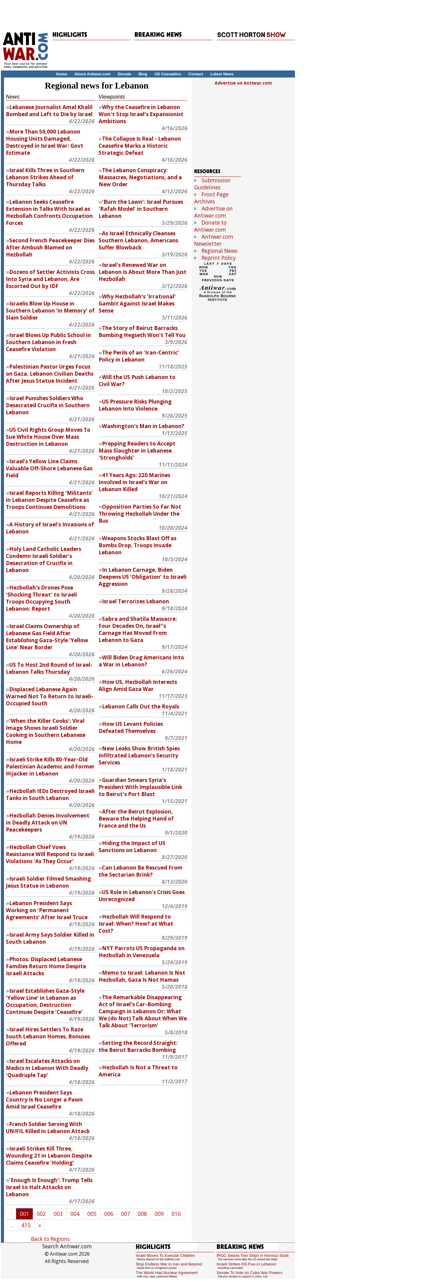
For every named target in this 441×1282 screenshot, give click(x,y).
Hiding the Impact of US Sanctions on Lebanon (132, 847)
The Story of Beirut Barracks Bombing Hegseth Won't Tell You (142, 331)
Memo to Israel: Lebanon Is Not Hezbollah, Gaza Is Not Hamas (142, 976)
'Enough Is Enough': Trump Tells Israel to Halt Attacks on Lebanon (49, 1187)
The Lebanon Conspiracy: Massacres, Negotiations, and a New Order (140, 177)
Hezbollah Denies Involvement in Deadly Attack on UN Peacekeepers (47, 822)
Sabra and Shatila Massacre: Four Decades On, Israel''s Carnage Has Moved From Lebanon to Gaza (138, 629)
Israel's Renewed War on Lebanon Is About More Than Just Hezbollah (143, 272)
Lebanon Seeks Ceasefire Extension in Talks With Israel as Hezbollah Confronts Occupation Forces (49, 212)
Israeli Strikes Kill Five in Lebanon (246, 1264)
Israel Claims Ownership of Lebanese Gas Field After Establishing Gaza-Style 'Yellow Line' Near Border (47, 637)
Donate (124, 74)
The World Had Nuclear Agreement (167, 1272)
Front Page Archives (211, 198)
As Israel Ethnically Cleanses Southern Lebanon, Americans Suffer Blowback (138, 240)
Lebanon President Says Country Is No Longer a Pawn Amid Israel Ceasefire (44, 1099)
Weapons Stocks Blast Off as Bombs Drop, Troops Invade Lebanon (137, 545)
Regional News (219, 250)
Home (61, 74)
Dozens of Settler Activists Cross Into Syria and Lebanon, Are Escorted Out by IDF (50, 279)
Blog (142, 74)
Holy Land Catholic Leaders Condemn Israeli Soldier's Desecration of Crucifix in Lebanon (43, 559)
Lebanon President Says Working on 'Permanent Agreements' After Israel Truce (47, 910)
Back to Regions (50, 1238)
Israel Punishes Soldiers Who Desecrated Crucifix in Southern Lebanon (48, 405)
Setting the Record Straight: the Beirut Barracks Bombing (138, 1046)
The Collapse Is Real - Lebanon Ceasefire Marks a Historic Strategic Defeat (140, 145)
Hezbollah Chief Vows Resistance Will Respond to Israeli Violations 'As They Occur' (50, 854)
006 (108, 1213)
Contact (195, 74)
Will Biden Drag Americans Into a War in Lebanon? (141, 661)
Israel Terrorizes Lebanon (135, 601)
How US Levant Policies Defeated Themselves (131, 727)
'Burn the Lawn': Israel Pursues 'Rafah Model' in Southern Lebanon (141, 208)
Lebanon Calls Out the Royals (140, 706)
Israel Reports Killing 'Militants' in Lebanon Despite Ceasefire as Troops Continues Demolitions (49, 499)
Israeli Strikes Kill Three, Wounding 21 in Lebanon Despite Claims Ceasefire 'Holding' (49, 1155)
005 (91, 1213)
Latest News (222, 74)
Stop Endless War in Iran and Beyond (169, 1264)
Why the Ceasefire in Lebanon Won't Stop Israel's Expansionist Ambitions (141, 114)
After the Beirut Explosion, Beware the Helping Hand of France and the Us (136, 818)
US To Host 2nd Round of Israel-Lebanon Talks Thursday (49, 668)
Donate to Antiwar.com (210, 226)
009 (159, 1213)
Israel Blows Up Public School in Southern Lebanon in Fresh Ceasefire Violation (48, 342)
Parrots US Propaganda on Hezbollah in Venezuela (142, 952)
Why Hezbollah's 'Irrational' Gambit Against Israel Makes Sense (137, 303)
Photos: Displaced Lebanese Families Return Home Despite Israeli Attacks (46, 966)
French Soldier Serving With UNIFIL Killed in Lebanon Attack (48, 1128)
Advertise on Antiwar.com (243, 83)
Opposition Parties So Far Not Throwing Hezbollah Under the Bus (140, 513)
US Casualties (168, 74)
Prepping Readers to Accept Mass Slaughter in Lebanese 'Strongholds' (137, 450)
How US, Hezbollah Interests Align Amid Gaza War (138, 685)
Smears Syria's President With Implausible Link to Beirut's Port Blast (140, 787)
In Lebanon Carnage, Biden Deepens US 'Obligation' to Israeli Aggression (143, 576)
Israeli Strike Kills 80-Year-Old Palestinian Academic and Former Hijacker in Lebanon (50, 766)
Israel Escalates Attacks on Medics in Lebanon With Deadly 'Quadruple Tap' (47, 1068)
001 (24, 1213)
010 (176, 1213)
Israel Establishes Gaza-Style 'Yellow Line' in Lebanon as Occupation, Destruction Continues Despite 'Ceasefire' (45, 1001)
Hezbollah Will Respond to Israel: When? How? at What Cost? (136, 923)
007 (125, 1213)
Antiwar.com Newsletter (213, 240)
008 (142, 1213)
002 (41, 1213)
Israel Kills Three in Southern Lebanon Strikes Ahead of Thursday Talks (45, 177)
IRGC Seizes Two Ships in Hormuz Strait (252, 1255)
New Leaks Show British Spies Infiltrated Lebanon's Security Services (139, 755)
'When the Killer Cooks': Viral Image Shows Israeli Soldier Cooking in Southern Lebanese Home (45, 731)
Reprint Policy (219, 257)
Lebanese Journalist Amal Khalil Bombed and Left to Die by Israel (49, 111)
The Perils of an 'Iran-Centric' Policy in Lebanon (139, 356)
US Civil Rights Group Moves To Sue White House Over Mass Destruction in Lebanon (48, 436)
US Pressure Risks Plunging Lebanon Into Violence (135, 405)
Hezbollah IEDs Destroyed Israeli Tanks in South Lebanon (50, 794)
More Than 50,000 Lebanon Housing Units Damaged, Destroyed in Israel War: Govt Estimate (44, 142)
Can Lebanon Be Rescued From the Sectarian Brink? (141, 871)
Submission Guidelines (212, 184)
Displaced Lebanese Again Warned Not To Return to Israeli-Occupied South (49, 696)
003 (58, 1213)
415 (26, 1225)
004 (75, 1213)
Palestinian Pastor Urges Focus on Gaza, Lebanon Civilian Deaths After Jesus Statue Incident (49, 373)
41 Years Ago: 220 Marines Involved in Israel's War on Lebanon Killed (134, 482)
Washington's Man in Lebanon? (143, 426)
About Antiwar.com (92, 74)
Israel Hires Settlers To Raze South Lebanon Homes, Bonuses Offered (48, 1036)
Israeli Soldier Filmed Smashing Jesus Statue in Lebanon (48, 882)
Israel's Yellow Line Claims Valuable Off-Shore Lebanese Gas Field (49, 468)
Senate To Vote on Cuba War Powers (249, 1272)
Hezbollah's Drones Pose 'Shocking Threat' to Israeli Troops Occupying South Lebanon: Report (41, 598)
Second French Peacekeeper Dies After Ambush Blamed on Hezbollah (50, 247)
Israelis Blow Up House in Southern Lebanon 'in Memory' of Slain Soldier (50, 310)
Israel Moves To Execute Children (165, 1255)
